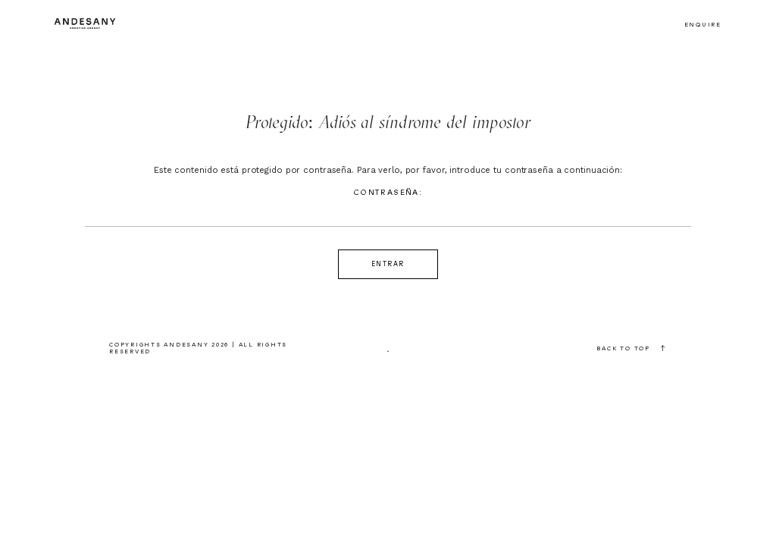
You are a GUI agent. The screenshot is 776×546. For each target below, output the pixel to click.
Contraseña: (388, 207)
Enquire (702, 25)
